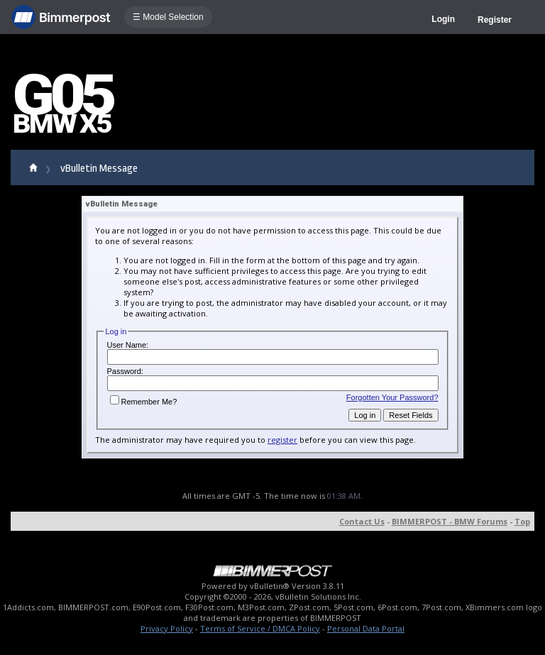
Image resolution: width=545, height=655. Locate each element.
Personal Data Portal (365, 628)
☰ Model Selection (168, 17)
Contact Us (362, 521)
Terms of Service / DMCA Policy (260, 628)
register (282, 439)
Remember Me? (143, 401)
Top (522, 521)
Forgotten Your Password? (392, 397)
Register (495, 20)
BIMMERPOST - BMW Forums (449, 521)
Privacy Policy (167, 628)
